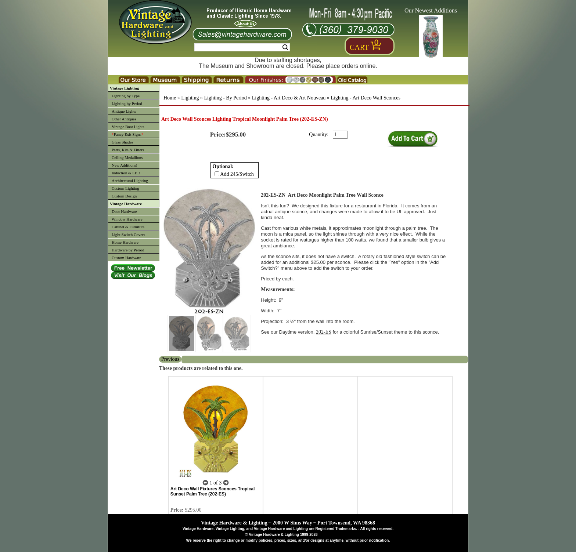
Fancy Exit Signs (127, 134)
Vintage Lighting (124, 88)
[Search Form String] (242, 47)
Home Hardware (125, 242)
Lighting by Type (126, 96)
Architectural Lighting (130, 180)
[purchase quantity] (340, 135)
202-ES (323, 332)
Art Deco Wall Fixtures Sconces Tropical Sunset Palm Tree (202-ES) (212, 491)
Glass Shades (122, 142)
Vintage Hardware (126, 203)
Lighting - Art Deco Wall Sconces (365, 98)
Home (169, 98)
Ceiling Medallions (127, 157)
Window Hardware (127, 219)
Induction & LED (126, 173)
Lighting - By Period (225, 98)
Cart (359, 47)
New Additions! (124, 165)
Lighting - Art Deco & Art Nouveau (289, 98)
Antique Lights (124, 111)
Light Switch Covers (128, 234)
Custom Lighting (125, 188)
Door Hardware (124, 211)
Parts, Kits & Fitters (128, 150)
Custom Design (124, 196)
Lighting (190, 98)
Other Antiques (124, 119)
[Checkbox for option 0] (217, 173)
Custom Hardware (126, 257)
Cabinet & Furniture (128, 227)
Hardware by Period (128, 250)
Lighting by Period (127, 103)
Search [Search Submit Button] (285, 47)
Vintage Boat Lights (128, 126)
